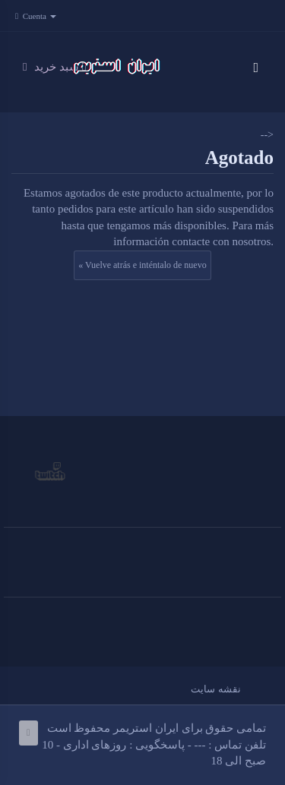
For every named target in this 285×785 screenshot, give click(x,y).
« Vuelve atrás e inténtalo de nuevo (142, 265)
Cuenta (40, 15)
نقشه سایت (215, 689)
